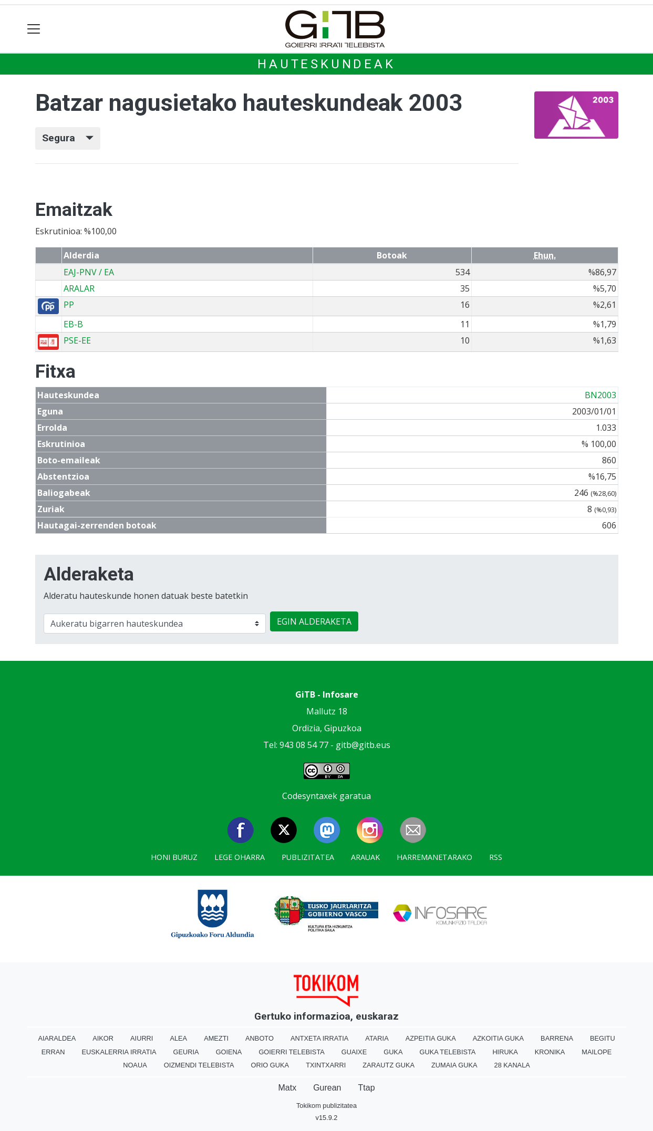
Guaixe (354, 1052)
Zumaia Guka (454, 1065)
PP (69, 304)
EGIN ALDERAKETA (314, 621)
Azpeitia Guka (431, 1038)
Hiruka (504, 1052)
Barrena (557, 1038)
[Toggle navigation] (34, 29)
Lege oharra (239, 857)
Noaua (135, 1065)
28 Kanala (512, 1065)
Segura (68, 138)
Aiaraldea (57, 1038)
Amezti (216, 1038)
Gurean (327, 1087)
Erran (53, 1052)
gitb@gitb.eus (363, 745)
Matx (287, 1087)
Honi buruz (174, 857)
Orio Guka (270, 1065)
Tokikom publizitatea (326, 1105)
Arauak (365, 857)
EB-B (73, 324)
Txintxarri (326, 1065)
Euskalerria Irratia (119, 1052)
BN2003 (600, 395)
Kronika (550, 1052)
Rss (495, 857)
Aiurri (141, 1038)
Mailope (596, 1052)
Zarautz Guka (388, 1065)
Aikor (102, 1038)
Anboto (259, 1038)
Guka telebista (447, 1052)
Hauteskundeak (326, 64)
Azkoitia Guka (498, 1038)
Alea (178, 1038)
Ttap (366, 1087)
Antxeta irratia (319, 1038)
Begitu (602, 1038)
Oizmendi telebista (199, 1065)
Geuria (186, 1052)
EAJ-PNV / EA (89, 272)
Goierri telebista (291, 1052)
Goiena (229, 1052)
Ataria (376, 1038)
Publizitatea (308, 857)
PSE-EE (77, 340)
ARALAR (79, 288)
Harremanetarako (434, 857)
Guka (392, 1052)
